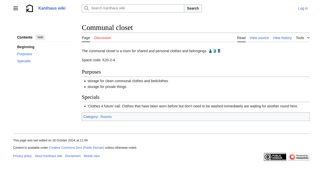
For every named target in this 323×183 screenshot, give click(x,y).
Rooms (106, 117)
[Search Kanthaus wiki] (133, 8)
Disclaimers (73, 156)
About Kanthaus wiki (48, 156)
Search (193, 8)
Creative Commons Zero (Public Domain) (76, 147)
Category (90, 117)
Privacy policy (22, 156)
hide (40, 37)
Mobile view (92, 156)
